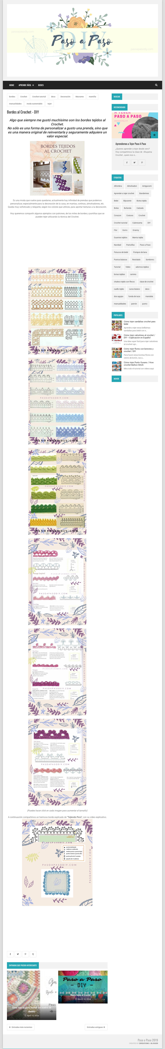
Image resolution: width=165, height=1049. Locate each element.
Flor (115, 230)
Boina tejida (142, 201)
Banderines (144, 193)
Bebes (41, 85)
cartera (133, 274)
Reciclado (136, 260)
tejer (50, 104)
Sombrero (150, 260)
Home (11, 85)
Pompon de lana (140, 252)
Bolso (116, 208)
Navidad (117, 245)
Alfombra (118, 186)
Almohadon (132, 186)
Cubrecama (137, 223)
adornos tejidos (142, 267)
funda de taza (134, 296)
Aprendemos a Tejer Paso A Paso (130, 144)
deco (53, 97)
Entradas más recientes (20, 1027)
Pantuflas (130, 245)
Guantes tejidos (120, 237)
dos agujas (118, 296)
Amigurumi (147, 186)
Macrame (80, 97)
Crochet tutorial (39, 97)
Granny (136, 230)
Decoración (65, 97)
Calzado (140, 208)
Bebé (116, 201)
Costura (129, 215)
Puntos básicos (120, 260)
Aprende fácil (26, 85)
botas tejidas (119, 274)
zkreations (144, 1043)
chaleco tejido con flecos (124, 282)
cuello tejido (119, 289)
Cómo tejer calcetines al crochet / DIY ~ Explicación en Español (139, 336)
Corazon (117, 215)
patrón (134, 304)
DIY (149, 223)
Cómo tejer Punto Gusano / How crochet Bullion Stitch (139, 363)
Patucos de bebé (121, 252)
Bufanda (127, 208)
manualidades (15, 104)
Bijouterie (127, 201)
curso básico (134, 289)
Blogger (154, 1043)
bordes (12, 97)
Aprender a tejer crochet (124, 193)
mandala (149, 296)
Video (128, 267)
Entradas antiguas (96, 1027)
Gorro (124, 230)
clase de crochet (146, 282)
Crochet (23, 97)
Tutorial (117, 267)
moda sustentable (34, 104)
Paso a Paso (145, 245)
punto (144, 304)
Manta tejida (137, 237)
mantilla (92, 97)
